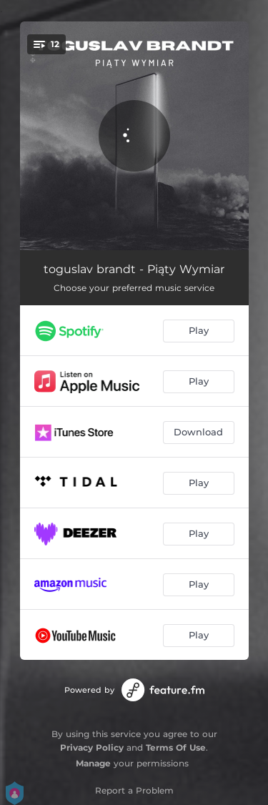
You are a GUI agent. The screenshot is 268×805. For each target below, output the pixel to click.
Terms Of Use (176, 747)
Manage (93, 763)
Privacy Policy (92, 747)
